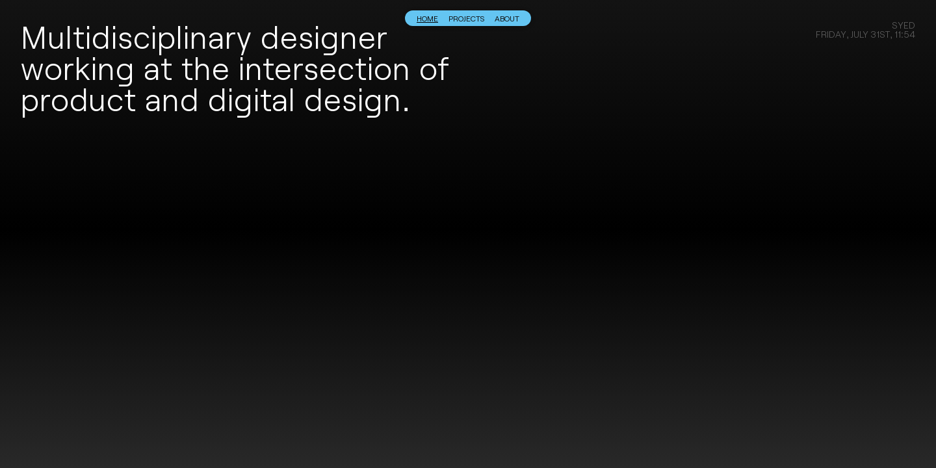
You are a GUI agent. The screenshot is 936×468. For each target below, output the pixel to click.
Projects (466, 18)
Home (427, 18)
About (507, 18)
